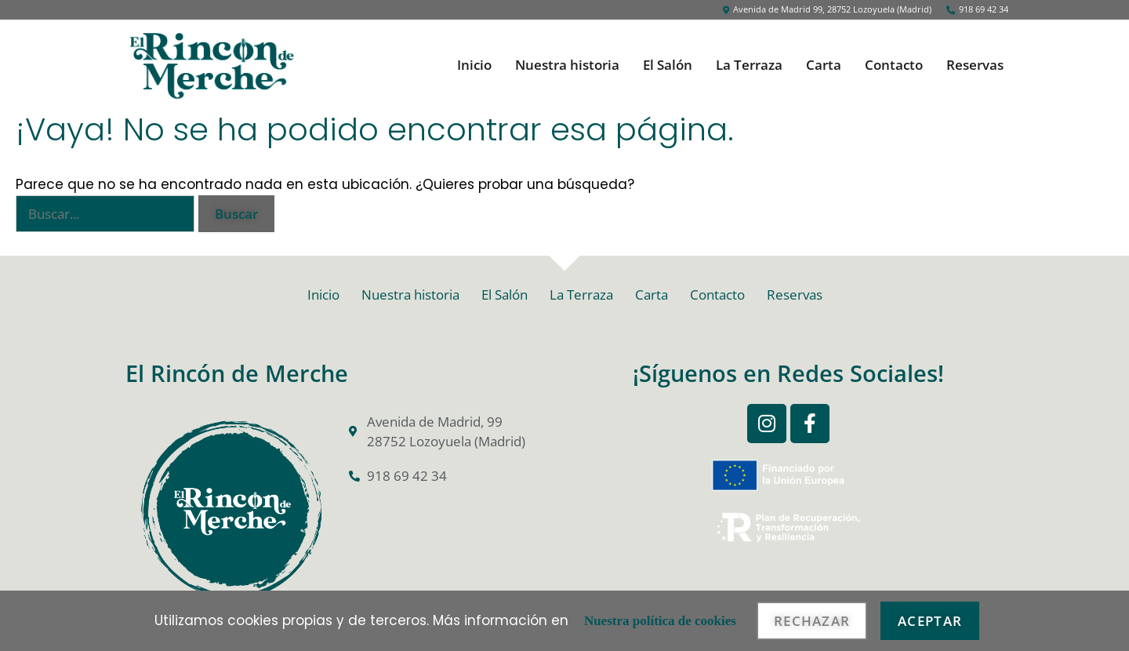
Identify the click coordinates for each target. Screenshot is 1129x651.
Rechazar (812, 621)
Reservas (975, 65)
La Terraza (749, 65)
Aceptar (930, 621)
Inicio (474, 65)
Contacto (894, 65)
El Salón (667, 65)
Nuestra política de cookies (660, 620)
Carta (823, 65)
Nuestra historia (567, 65)
